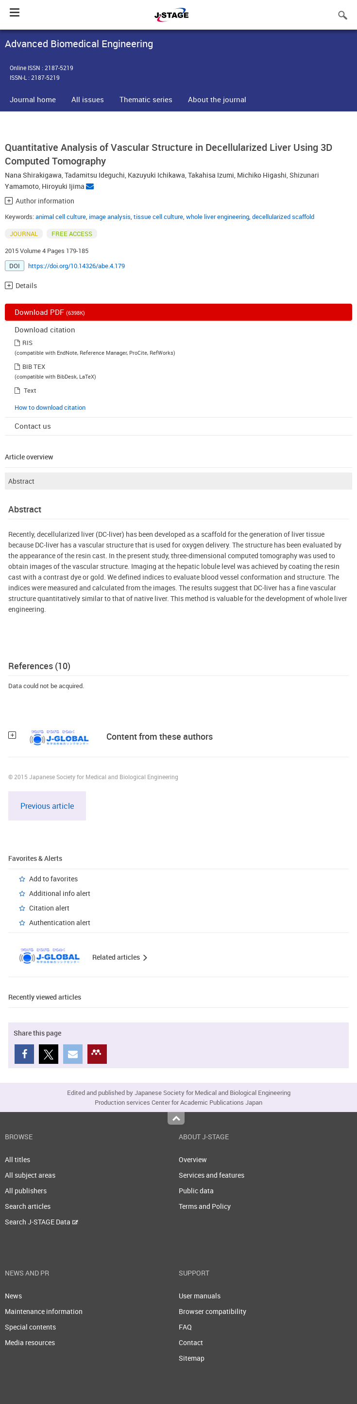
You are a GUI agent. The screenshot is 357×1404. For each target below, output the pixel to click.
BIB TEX (33, 366)
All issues (87, 99)
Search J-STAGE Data (41, 1221)
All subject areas (30, 1175)
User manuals (200, 1295)
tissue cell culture (158, 216)
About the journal (217, 99)
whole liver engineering (217, 216)
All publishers (26, 1190)
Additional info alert (59, 893)
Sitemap (191, 1358)
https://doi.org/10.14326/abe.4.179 (76, 265)
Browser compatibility (212, 1311)
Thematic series (145, 99)
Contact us (33, 426)
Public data (196, 1190)
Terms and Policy (205, 1206)
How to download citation (50, 407)
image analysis (110, 216)
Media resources (30, 1342)
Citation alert (49, 907)
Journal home (33, 99)
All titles (17, 1159)
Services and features (211, 1175)
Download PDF (50, 312)
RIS (27, 342)
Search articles (28, 1206)
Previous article (47, 806)
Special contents (30, 1326)
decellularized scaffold (283, 216)
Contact (191, 1342)
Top (176, 1118)
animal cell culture (60, 216)
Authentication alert (59, 922)
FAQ (185, 1326)
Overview (193, 1159)
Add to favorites (53, 878)
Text (30, 390)
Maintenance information (44, 1311)
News (13, 1295)
